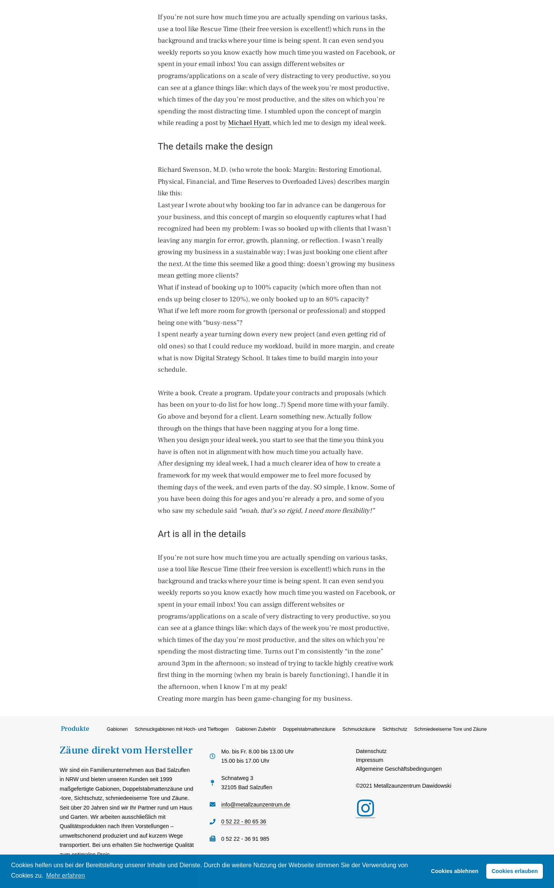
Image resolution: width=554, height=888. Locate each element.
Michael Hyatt (249, 122)
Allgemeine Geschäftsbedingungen (399, 769)
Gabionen (117, 729)
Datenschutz (371, 751)
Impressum (369, 760)
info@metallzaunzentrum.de (255, 805)
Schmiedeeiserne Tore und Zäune (450, 729)
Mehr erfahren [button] (65, 875)
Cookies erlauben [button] (515, 871)
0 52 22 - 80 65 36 (243, 821)
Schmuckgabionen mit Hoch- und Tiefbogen (182, 729)
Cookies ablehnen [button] (454, 871)
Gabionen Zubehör (255, 729)
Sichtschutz (394, 729)
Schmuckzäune (358, 729)
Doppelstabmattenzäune (309, 729)
